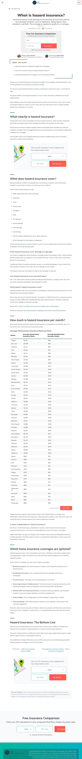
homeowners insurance (25, 244)
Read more (41, 26)
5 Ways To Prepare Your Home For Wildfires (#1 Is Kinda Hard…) (38, 306)
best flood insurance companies (33, 310)
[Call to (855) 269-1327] (79, 3)
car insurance (43, 183)
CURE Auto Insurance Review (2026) (28, 650)
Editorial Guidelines (17, 692)
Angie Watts (60, 55)
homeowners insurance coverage (33, 84)
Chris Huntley (31, 55)
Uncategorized (15, 9)
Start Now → (66, 508)
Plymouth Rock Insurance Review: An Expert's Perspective (53, 650)
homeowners (26, 327)
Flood (15, 580)
